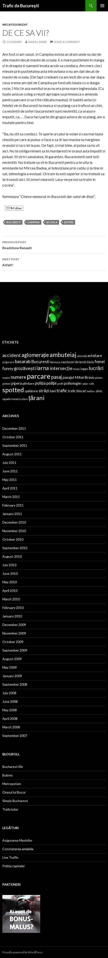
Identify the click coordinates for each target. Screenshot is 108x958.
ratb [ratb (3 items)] (91, 383)
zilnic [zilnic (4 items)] (99, 391)
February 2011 (13, 505)
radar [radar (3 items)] (85, 383)
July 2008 (9, 693)
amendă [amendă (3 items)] (82, 355)
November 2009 (14, 633)
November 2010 (14, 531)
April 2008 (9, 718)
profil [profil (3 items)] (60, 383)
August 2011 (12, 454)
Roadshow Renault (54, 244)
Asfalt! (54, 261)
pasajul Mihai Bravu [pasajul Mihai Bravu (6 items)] (78, 377)
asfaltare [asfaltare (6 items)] (94, 355)
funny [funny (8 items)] (7, 368)
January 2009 (12, 676)
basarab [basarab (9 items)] (22, 361)
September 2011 (14, 445)
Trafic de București (20, 5)
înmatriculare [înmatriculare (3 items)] (19, 399)
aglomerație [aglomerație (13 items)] (35, 355)
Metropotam (11, 784)
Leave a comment (67, 42)
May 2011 (9, 480)
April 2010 (9, 590)
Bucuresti (13, 222)
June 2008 (10, 701)
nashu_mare (37, 42)
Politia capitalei (13, 866)
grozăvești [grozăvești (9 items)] (25, 368)
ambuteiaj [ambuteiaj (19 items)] (63, 354)
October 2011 (12, 437)
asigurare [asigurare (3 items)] (8, 362)
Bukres (7, 775)
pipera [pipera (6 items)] (16, 383)
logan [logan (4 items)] (84, 369)
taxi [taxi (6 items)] (53, 390)
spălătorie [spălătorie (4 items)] (31, 391)
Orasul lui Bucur (14, 792)
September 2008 (14, 684)
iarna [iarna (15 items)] (42, 368)
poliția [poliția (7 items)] (40, 383)
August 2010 (12, 556)
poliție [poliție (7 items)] (51, 383)
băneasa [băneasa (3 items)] (55, 362)
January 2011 (12, 514)
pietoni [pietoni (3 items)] (6, 383)
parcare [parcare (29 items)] (38, 376)
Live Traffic (10, 857)
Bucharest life (12, 767)
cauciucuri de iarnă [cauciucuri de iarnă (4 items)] (73, 362)
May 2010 (9, 582)
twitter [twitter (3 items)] (91, 391)
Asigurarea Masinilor (17, 840)
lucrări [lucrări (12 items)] (96, 368)
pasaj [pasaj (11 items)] (56, 377)
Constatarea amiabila (17, 849)
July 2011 (9, 463)
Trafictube (10, 809)
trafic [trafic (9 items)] (61, 390)
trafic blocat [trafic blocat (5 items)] (77, 391)
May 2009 (9, 667)
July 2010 (9, 565)
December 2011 (14, 428)
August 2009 (12, 659)
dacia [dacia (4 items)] (90, 362)
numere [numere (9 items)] (18, 377)
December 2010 (14, 522)
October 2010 (12, 539)
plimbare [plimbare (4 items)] (28, 383)
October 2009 (12, 642)
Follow (14, 208)
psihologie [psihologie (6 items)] (72, 383)
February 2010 (13, 608)
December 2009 (14, 625)
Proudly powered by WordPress (22, 952)
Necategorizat (15, 24)
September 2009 (14, 650)
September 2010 (14, 548)
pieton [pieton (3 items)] (99, 377)
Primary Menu (102, 5)
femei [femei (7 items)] (100, 361)
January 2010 (12, 616)
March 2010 (11, 599)
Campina (33, 222)
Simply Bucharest (15, 801)
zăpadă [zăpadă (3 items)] (6, 399)
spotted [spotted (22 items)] (13, 390)
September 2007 (14, 736)
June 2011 (10, 471)
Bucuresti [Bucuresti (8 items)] (40, 361)
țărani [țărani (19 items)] (36, 397)
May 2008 (9, 710)
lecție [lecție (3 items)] (76, 368)
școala (51, 222)
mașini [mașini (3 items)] (6, 377)
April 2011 (9, 488)
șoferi (68, 222)
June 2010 (10, 573)
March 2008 (11, 727)
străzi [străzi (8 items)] (44, 390)
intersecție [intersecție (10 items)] (61, 368)
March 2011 (11, 497)
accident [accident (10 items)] (11, 355)
